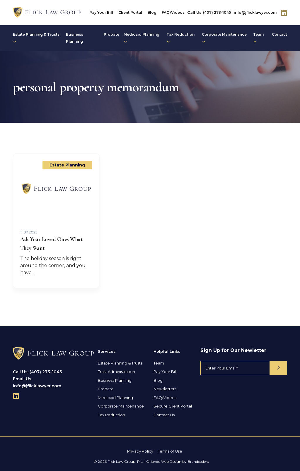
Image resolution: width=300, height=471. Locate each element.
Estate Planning (67, 165)
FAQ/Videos (173, 12)
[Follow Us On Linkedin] (284, 12)
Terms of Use (170, 451)
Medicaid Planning (141, 37)
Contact (279, 34)
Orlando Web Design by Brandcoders (177, 461)
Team (258, 37)
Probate (111, 34)
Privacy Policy (140, 451)
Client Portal (130, 12)
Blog (151, 12)
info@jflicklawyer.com (255, 12)
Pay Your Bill (101, 12)
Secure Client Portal (173, 406)
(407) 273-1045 (217, 12)
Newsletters (165, 388)
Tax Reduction (180, 37)
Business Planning (74, 38)
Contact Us (164, 414)
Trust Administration (116, 371)
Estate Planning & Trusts (36, 37)
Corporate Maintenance (224, 37)
